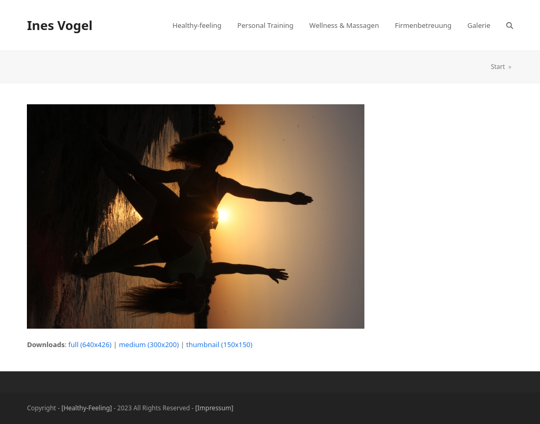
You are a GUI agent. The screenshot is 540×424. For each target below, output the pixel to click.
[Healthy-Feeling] (87, 407)
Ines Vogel (59, 25)
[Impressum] (214, 407)
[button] (509, 25)
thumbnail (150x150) (219, 344)
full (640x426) (90, 344)
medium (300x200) (149, 344)
